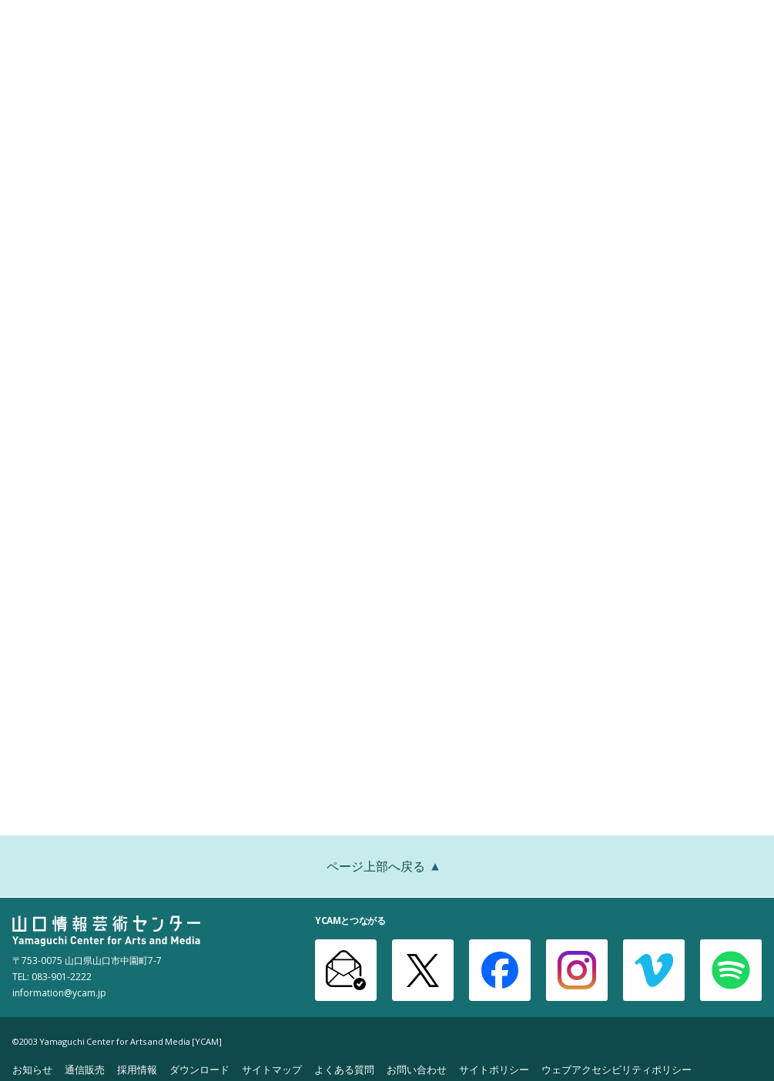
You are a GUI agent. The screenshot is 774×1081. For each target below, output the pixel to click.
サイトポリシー (494, 1069)
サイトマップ (272, 1069)
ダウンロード (199, 1069)
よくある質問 (344, 1069)
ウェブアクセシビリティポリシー (616, 1069)
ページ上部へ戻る (387, 867)
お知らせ (32, 1069)
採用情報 (137, 1069)
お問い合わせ (417, 1069)
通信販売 (85, 1069)
